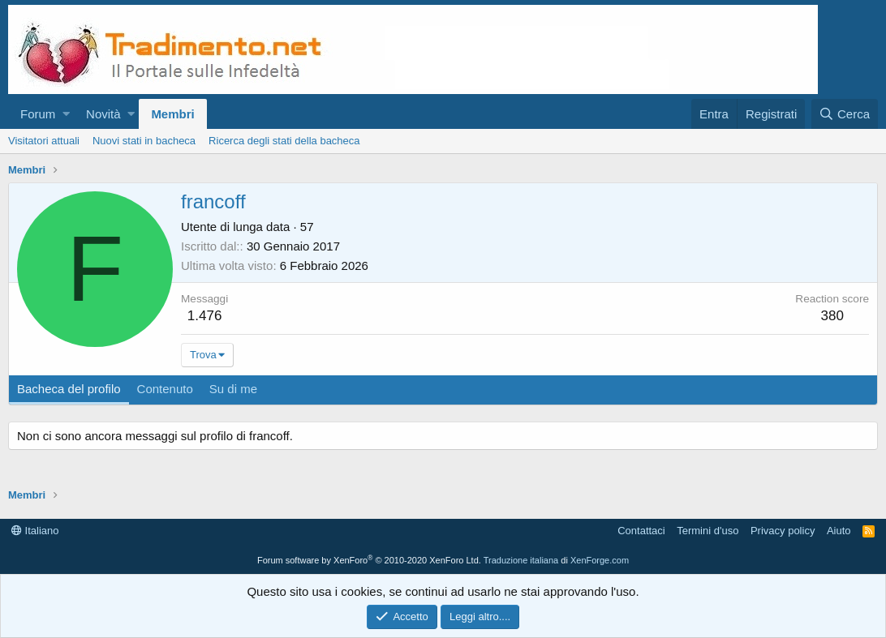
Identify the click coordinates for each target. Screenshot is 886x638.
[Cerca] (844, 114)
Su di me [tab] (233, 389)
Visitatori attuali (44, 141)
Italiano (35, 531)
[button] (66, 114)
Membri (172, 114)
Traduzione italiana (521, 560)
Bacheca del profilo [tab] (69, 389)
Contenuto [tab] (165, 389)
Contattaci (641, 531)
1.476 (204, 315)
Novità (103, 114)
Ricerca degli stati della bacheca (284, 141)
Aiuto (839, 531)
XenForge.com (599, 560)
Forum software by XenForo (369, 560)
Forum (37, 114)
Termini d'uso (707, 531)
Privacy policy (783, 531)
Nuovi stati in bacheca (144, 141)
